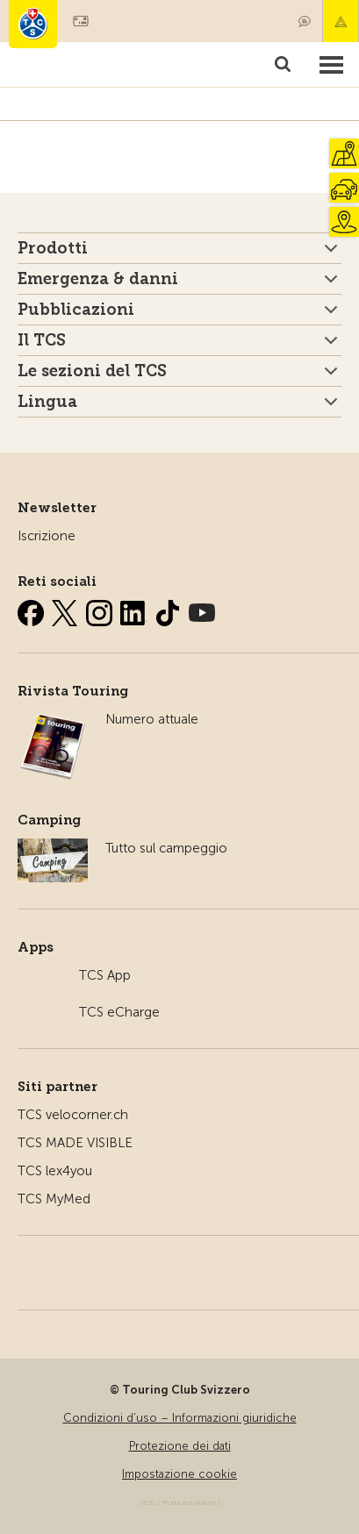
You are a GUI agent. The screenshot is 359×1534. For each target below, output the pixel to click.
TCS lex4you (55, 1171)
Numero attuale (151, 719)
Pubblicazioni (76, 309)
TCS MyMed (54, 1199)
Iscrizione (46, 536)
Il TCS (42, 340)
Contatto (304, 21)
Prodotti (53, 248)
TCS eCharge (119, 1012)
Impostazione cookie (179, 1473)
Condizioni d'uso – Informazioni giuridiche (180, 1417)
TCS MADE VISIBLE (75, 1143)
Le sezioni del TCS (92, 371)
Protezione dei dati (180, 1445)
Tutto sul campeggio (166, 848)
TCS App (105, 975)
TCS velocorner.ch (73, 1115)
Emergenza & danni (340, 21)
